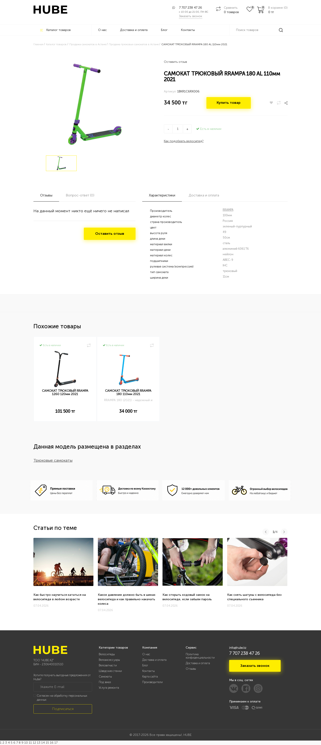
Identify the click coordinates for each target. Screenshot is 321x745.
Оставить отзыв (175, 62)
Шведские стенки (110, 671)
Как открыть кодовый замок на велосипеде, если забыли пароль (187, 597)
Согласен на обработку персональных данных (62, 698)
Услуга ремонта (109, 687)
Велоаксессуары (109, 659)
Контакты (188, 30)
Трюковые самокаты (52, 460)
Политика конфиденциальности (200, 656)
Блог (164, 30)
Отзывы (191, 668)
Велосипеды (107, 654)
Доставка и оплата (134, 30)
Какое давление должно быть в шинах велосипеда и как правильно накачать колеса (126, 599)
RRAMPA (228, 209)
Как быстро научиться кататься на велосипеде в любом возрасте (59, 597)
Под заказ (105, 682)
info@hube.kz (237, 647)
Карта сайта (150, 676)
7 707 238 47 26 (190, 8)
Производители (152, 682)
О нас (102, 30)
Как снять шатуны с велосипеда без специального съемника (254, 597)
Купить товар (229, 103)
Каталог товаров (55, 30)
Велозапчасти (108, 665)
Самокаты (105, 676)
